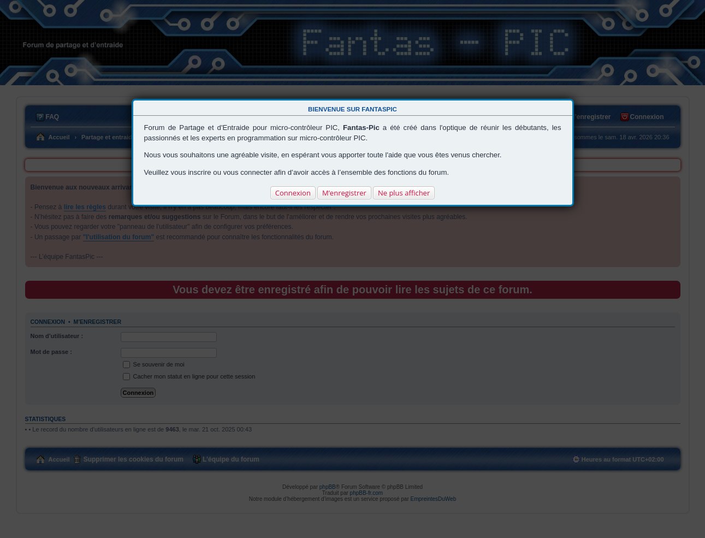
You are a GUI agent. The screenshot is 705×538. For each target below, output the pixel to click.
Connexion (293, 193)
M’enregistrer (344, 193)
